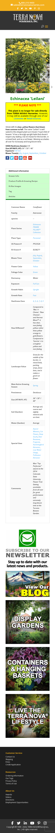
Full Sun (18, 150)
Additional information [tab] (19, 171)
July (20, 153)
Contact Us (10, 756)
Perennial (36, 238)
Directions (10, 800)
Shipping (9, 759)
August (25, 153)
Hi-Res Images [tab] (15, 186)
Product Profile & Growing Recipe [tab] (23, 181)
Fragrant (36, 442)
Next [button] (52, 87)
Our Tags (9, 778)
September (33, 153)
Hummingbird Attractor (38, 445)
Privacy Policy (11, 781)
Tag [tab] (10, 191)
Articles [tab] (12, 196)
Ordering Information (14, 775)
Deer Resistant (37, 438)
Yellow (35, 266)
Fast (34, 295)
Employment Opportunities (17, 802)
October (42, 153)
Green (35, 272)
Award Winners (36, 430)
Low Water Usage (37, 451)
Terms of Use (11, 783)
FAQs (8, 762)
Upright (36, 289)
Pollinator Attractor (37, 456)
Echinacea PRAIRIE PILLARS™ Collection (37, 228)
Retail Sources (34, 118)
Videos (8, 797)
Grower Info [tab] (14, 176)
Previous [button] (3, 87)
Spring (35, 385)
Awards (9, 794)
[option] (28, 60)
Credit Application (13, 764)
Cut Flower (38, 432)
